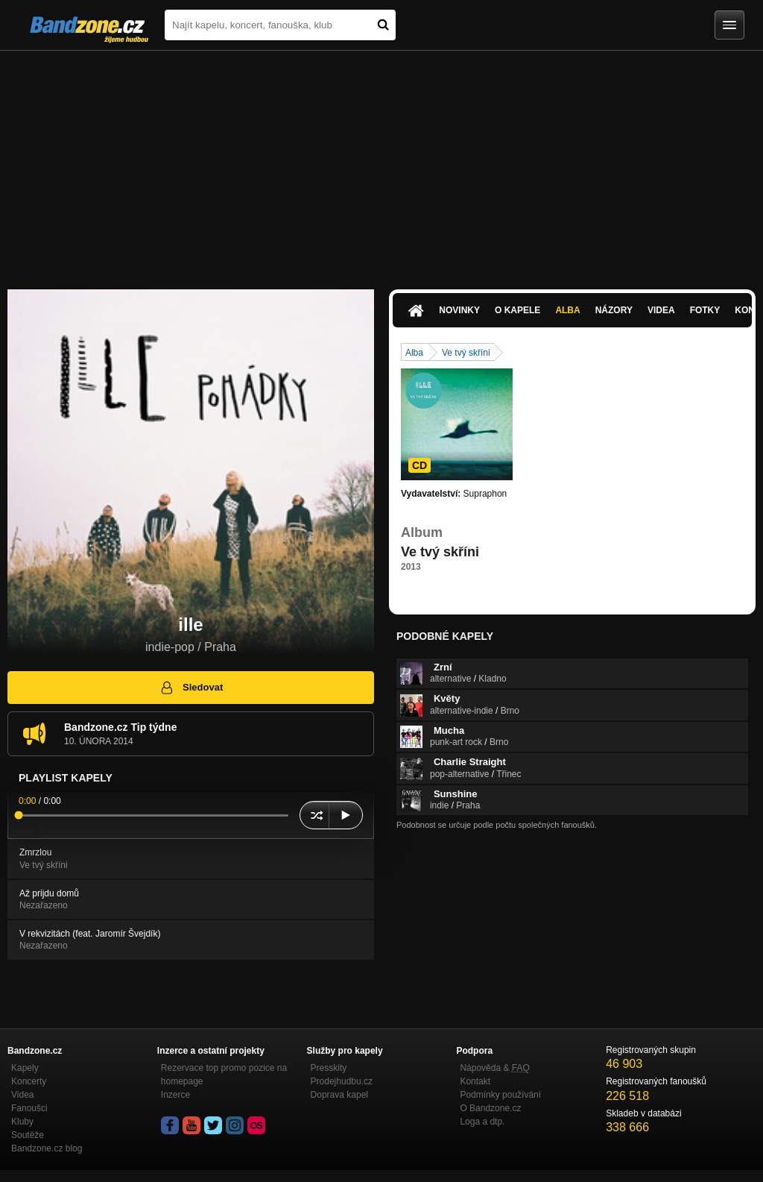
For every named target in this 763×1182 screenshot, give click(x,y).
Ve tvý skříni (466, 353)
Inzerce (175, 1095)
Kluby (22, 1121)
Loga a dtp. (482, 1121)
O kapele (517, 310)
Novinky (459, 310)
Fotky (705, 310)
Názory (614, 310)
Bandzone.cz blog (46, 1148)
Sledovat (191, 687)
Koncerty (28, 1081)
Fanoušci (29, 1108)
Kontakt (475, 1081)
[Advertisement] (381, 162)
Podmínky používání (500, 1095)
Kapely (25, 1068)
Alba (567, 310)
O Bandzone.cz (490, 1108)
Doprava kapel (339, 1095)
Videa (661, 310)
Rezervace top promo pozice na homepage (224, 1075)
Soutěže (27, 1135)
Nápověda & (494, 1068)
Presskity (329, 1068)
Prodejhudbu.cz (342, 1081)
